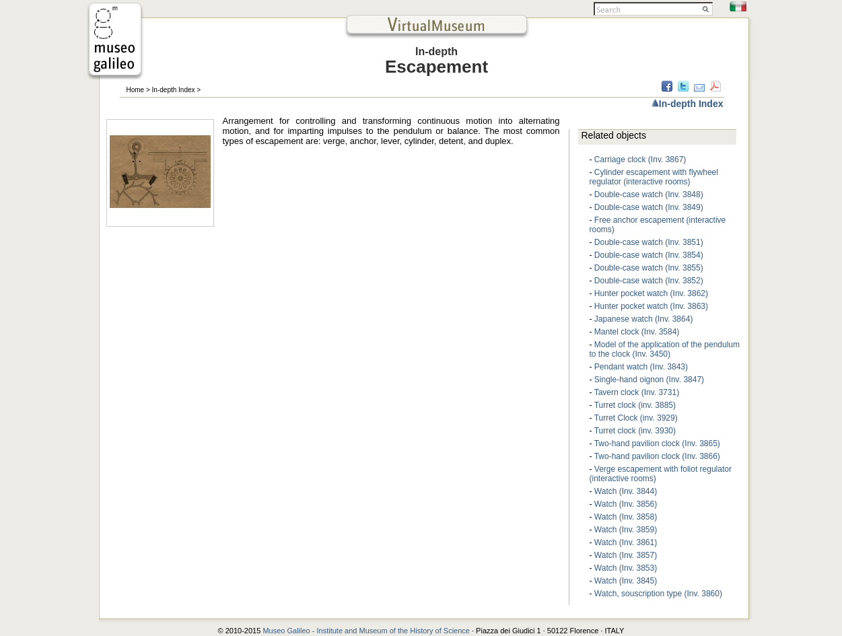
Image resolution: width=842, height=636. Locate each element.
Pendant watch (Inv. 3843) (641, 367)
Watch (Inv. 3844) (625, 491)
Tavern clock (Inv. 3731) (637, 392)
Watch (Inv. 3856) (625, 504)
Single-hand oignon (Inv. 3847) (649, 379)
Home (136, 90)
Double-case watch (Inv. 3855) (648, 268)
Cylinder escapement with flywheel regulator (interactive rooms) (654, 177)
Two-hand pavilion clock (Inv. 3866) (657, 456)
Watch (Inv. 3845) (625, 581)
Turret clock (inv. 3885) (635, 405)
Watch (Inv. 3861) (625, 542)
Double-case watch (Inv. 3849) (648, 207)
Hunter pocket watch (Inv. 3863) (651, 306)
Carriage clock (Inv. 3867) (640, 159)
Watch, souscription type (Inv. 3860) (658, 593)
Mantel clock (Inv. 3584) (637, 332)
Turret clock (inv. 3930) (635, 430)
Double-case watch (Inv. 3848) (648, 194)
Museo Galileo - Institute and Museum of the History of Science (367, 631)
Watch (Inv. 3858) (625, 517)
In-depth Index (173, 90)
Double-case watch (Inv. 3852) (648, 280)
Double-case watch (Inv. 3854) (648, 255)
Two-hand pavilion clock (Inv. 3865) (657, 443)
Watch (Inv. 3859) (625, 529)
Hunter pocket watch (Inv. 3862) (651, 293)
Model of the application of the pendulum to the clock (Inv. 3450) (665, 349)
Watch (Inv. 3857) (625, 555)
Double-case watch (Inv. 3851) (648, 242)
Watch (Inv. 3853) (625, 568)
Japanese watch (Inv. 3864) (643, 319)
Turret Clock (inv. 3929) (636, 418)
